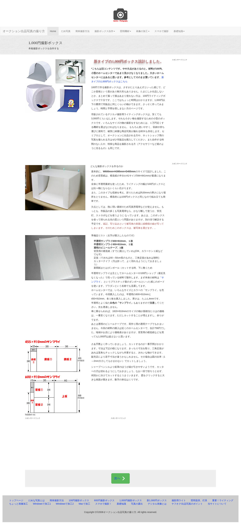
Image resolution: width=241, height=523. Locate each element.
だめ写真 (65, 31)
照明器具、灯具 (199, 500)
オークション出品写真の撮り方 (24, 31)
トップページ (16, 500)
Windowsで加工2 (65, 503)
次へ (120, 478)
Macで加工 (84, 503)
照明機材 (125, 31)
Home (53, 31)
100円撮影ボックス (79, 500)
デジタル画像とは (157, 503)
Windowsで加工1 (42, 503)
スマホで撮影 (161, 31)
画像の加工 (142, 31)
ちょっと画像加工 (18, 503)
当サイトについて (217, 503)
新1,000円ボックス (157, 500)
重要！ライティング (222, 500)
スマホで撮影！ (103, 503)
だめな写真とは (36, 500)
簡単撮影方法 (82, 31)
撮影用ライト (179, 500)
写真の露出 (137, 503)
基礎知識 (179, 31)
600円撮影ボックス (104, 500)
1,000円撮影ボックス (130, 500)
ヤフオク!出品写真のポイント (187, 503)
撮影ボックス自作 (105, 31)
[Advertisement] (194, 111)
